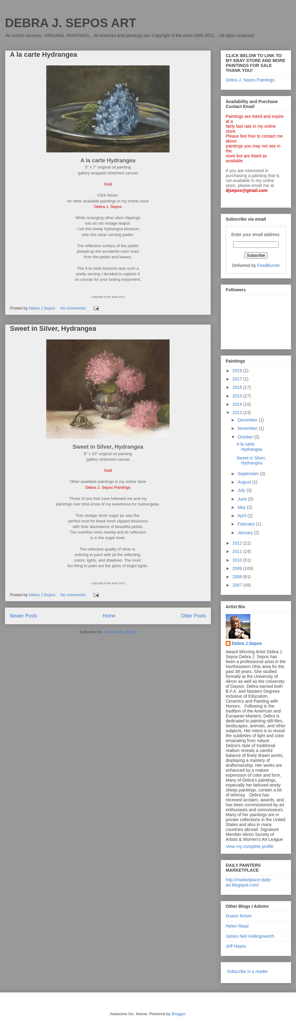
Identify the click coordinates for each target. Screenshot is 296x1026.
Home (109, 615)
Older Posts (193, 615)
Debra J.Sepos (247, 643)
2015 (237, 395)
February (246, 523)
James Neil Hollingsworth (250, 936)
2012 (237, 543)
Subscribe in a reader (247, 971)
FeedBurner (268, 265)
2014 (237, 404)
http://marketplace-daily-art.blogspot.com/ (249, 882)
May (242, 507)
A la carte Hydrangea (43, 54)
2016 (237, 387)
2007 (237, 585)
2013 (237, 412)
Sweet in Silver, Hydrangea (53, 328)
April (242, 515)
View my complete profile (249, 846)
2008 (237, 576)
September (248, 473)
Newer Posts (23, 615)
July (241, 490)
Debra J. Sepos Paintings (250, 79)
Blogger (178, 1013)
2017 (237, 378)
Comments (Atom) (120, 631)
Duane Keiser (239, 915)
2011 (237, 551)
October (245, 436)
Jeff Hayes (236, 946)
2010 (237, 560)
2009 (237, 568)
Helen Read (237, 926)
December (247, 419)
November (247, 428)
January (245, 532)
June (242, 498)
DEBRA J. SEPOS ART (70, 23)
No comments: (73, 308)
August (244, 482)
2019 (237, 370)
